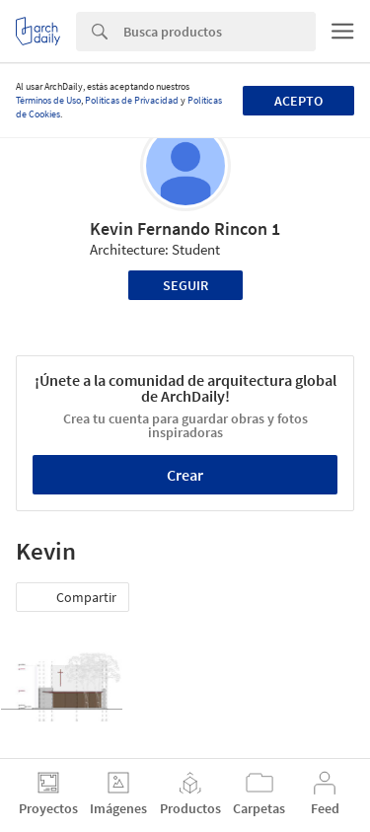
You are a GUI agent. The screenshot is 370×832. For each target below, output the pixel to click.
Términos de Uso (48, 100)
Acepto (298, 101)
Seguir (185, 285)
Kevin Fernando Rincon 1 (185, 228)
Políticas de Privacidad (132, 100)
